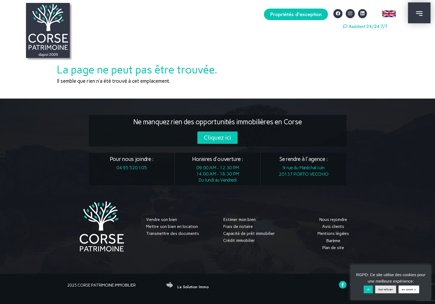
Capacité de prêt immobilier (249, 233)
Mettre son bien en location (172, 226)
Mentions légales (333, 233)
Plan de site (333, 247)
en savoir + (409, 289)
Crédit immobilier (239, 240)
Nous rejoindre (333, 219)
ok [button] (368, 289)
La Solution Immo (193, 287)
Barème (333, 240)
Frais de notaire (238, 226)
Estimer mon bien (239, 219)
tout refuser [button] (385, 289)
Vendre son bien (161, 219)
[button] (296, 14)
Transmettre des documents (172, 233)
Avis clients (333, 226)
